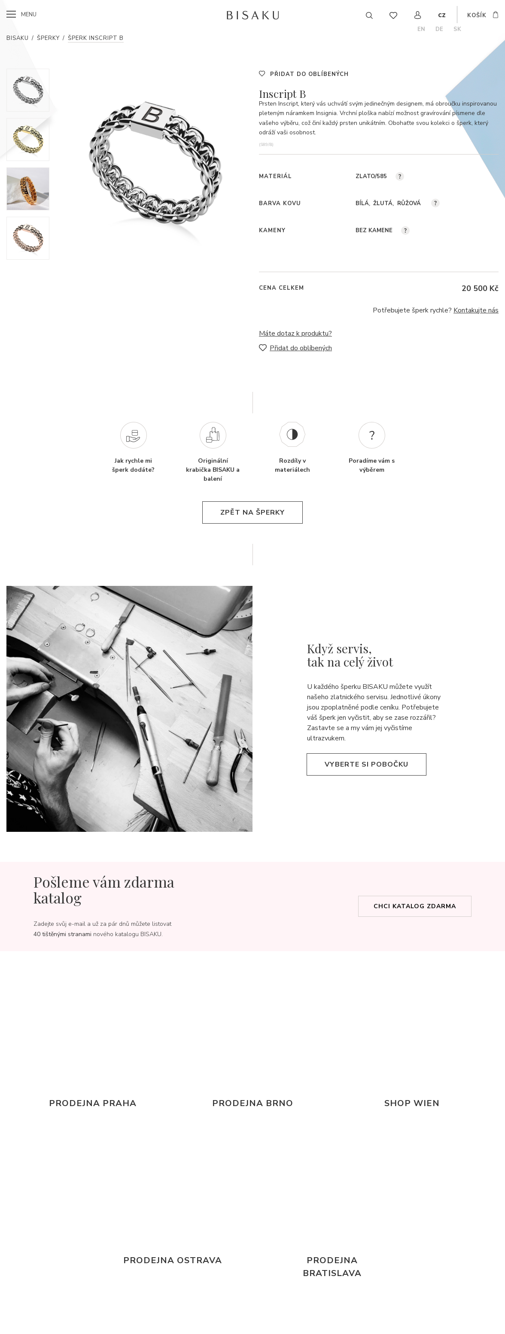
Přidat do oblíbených (309, 74)
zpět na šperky (252, 512)
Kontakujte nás (476, 310)
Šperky (48, 38)
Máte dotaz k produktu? (295, 333)
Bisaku (17, 38)
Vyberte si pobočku (366, 764)
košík (477, 15)
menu (29, 14)
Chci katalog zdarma (415, 906)
